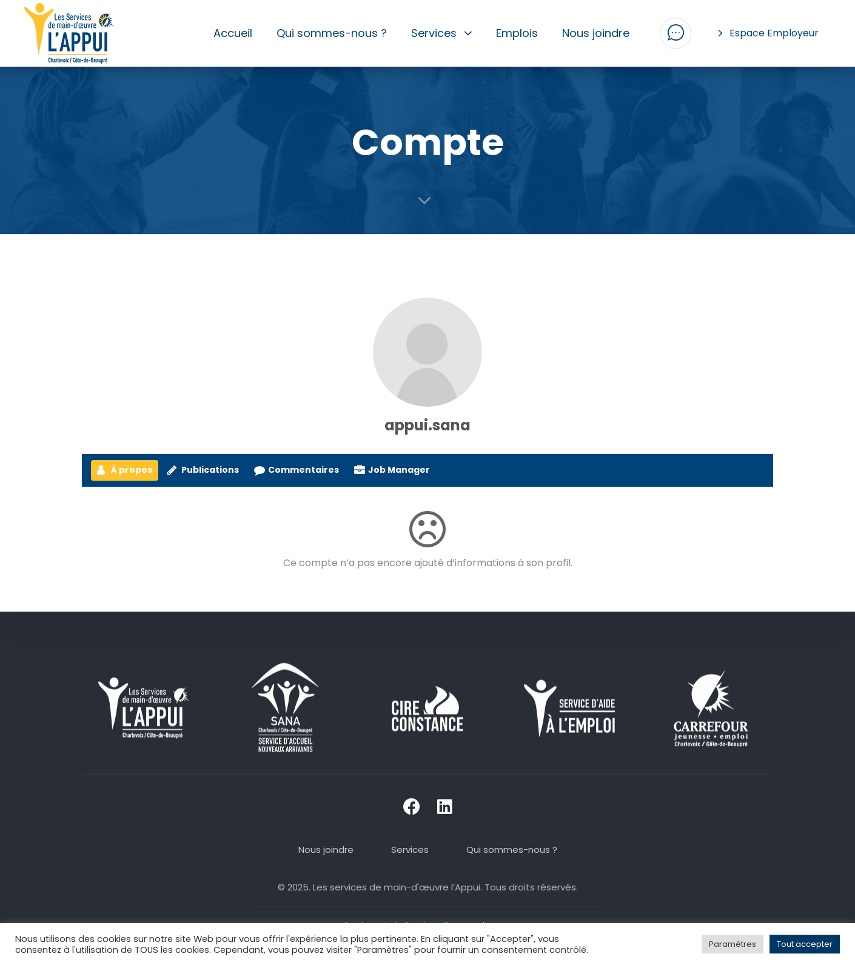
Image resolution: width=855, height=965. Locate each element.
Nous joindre (595, 33)
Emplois (517, 33)
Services (441, 33)
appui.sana (427, 425)
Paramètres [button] (732, 944)
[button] (675, 33)
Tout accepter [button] (805, 944)
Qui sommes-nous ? (332, 33)
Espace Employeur (769, 33)
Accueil (232, 33)
